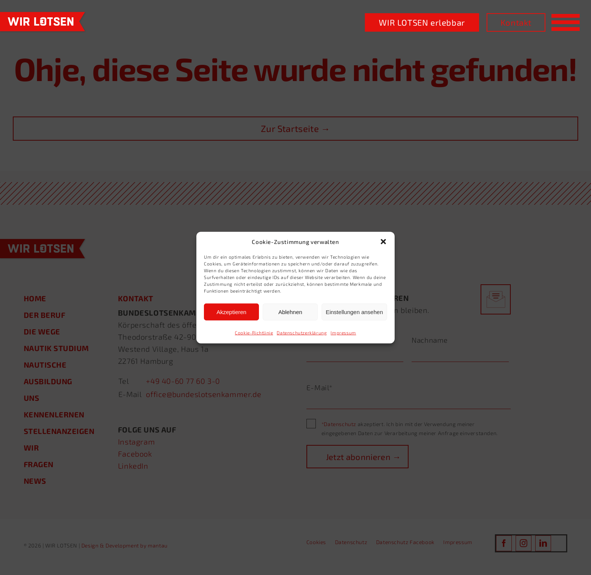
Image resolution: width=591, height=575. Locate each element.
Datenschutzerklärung (302, 332)
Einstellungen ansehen (354, 311)
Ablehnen (290, 311)
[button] (383, 241)
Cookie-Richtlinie (254, 332)
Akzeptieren (231, 311)
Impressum (343, 332)
